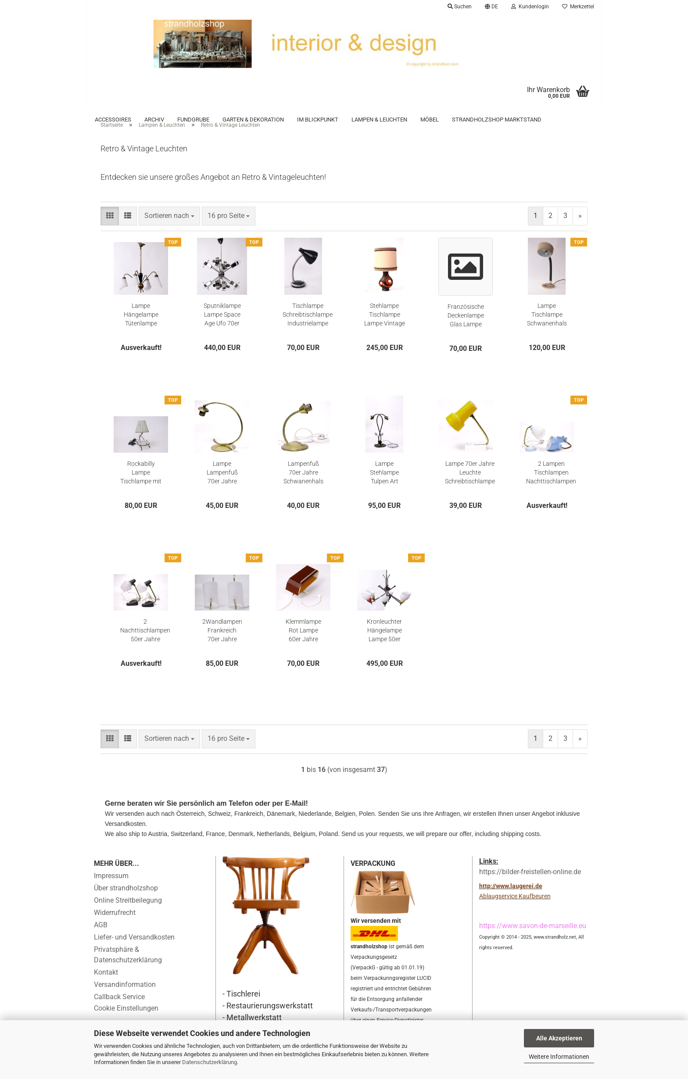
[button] (491, 6)
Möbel (429, 119)
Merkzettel (578, 7)
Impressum (111, 888)
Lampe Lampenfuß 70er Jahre (222, 484)
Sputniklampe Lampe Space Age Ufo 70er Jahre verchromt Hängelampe (222, 326)
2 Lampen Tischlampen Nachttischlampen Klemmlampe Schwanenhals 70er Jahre (551, 484)
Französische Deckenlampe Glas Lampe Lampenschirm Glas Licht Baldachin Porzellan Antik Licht (465, 327)
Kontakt (106, 984)
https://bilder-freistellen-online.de (530, 883)
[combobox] (169, 227)
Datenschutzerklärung (209, 1062)
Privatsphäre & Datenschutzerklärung (128, 967)
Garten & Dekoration (253, 119)
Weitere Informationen (559, 1056)
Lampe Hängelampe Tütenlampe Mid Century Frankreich (141, 326)
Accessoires (113, 119)
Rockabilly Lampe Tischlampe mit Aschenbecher (140, 484)
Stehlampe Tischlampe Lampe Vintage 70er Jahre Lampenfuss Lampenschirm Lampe (384, 326)
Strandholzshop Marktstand (496, 119)
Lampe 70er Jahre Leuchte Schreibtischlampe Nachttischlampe (470, 484)
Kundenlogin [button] (530, 7)
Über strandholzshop (126, 900)
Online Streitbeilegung (128, 912)
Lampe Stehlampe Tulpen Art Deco (384, 484)
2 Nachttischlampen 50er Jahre (145, 642)
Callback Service (119, 1009)
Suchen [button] (460, 7)
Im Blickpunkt (317, 119)
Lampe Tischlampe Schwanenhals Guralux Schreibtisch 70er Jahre (547, 326)
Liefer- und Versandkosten (134, 949)
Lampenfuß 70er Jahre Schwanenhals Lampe (303, 484)
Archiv (154, 119)
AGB (101, 937)
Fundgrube (193, 119)
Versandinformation (125, 997)
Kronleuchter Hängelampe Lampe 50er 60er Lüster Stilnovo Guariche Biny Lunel (384, 642)
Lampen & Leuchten (379, 119)
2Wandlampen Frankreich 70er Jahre (222, 642)
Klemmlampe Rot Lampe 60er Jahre (303, 642)
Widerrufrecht (115, 925)
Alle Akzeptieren (559, 1038)
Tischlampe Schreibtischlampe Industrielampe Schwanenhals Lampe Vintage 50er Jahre (308, 326)
